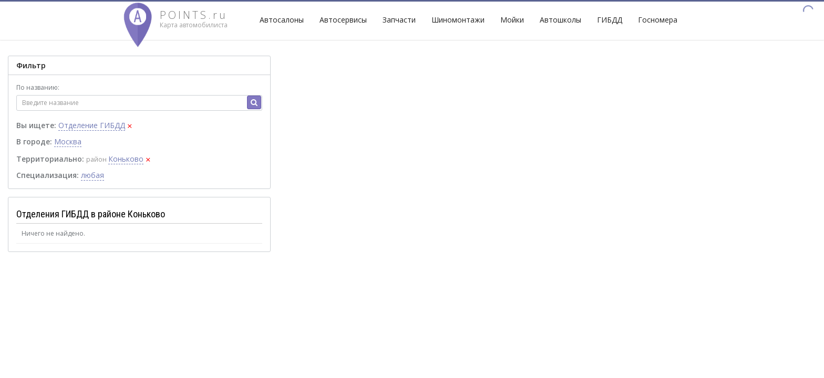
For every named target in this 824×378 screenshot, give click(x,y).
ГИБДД (609, 20)
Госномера (657, 20)
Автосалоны (282, 20)
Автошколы (560, 20)
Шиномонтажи (458, 20)
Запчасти (399, 20)
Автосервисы (343, 20)
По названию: (37, 87)
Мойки (512, 20)
